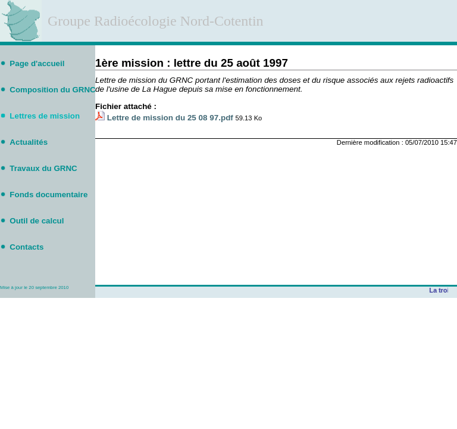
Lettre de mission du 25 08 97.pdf (170, 117)
